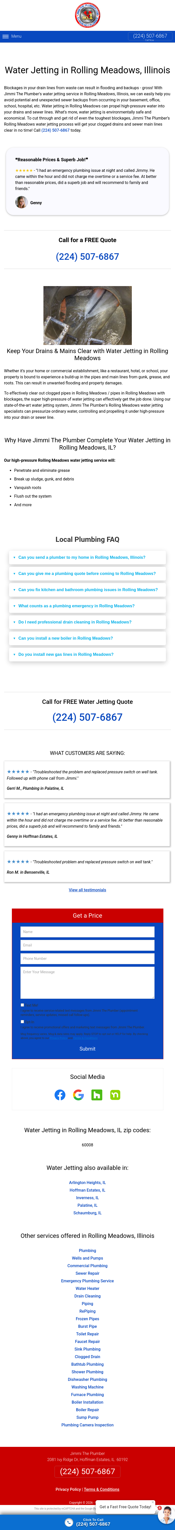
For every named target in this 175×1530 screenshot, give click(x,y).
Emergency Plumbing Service (87, 1267)
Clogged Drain (87, 1343)
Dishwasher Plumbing (87, 1366)
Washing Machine (87, 1373)
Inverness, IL (87, 1184)
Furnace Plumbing (87, 1381)
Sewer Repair (87, 1260)
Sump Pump (88, 1404)
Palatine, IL (87, 1192)
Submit (87, 1036)
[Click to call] (87, 1522)
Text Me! (31, 992)
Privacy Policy (58, 1024)
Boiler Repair (87, 1396)
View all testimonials (87, 876)
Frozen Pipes (87, 1305)
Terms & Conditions (85, 1024)
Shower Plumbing (88, 1358)
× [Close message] (153, 1502)
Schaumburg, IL (87, 1199)
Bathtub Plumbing (87, 1351)
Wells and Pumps (87, 1244)
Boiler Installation (87, 1388)
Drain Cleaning (87, 1282)
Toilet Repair (87, 1320)
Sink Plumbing (87, 1335)
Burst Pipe (87, 1313)
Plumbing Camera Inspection (87, 1411)
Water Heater (87, 1275)
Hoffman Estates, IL (87, 1176)
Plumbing (87, 1237)
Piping (87, 1290)
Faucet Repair (87, 1328)
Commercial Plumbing (87, 1252)
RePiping (88, 1297)
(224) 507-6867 (150, 36)
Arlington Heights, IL (87, 1169)
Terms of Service (124, 1495)
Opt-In (29, 1009)
